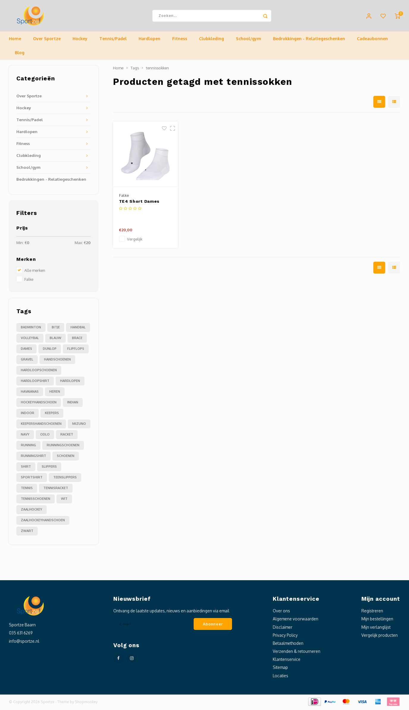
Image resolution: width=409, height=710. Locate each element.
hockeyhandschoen (39, 404)
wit (64, 500)
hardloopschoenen (39, 371)
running (28, 446)
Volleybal (30, 339)
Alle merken (34, 271)
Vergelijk (134, 240)
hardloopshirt (35, 382)
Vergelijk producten (379, 636)
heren (54, 393)
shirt (26, 468)
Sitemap (280, 668)
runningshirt (33, 457)
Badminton (31, 329)
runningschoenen (63, 446)
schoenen (65, 457)
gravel (27, 361)
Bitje (56, 329)
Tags (135, 69)
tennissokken (157, 69)
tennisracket (55, 489)
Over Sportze (47, 40)
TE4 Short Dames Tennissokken (139, 203)
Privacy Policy (285, 636)
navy (25, 436)
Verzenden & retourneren (296, 652)
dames (26, 350)
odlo (45, 436)
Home (15, 40)
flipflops (75, 350)
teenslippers (65, 479)
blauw (55, 339)
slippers (49, 468)
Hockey (80, 40)
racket (66, 436)
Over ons (281, 612)
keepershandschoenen (41, 425)
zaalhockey (31, 511)
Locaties (280, 676)
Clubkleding (211, 40)
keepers (52, 414)
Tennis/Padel (113, 40)
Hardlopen (149, 40)
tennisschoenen (35, 500)
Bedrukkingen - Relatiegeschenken (309, 40)
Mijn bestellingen (377, 620)
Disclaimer (282, 628)
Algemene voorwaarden (295, 620)
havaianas (30, 393)
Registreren (372, 612)
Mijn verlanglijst (376, 628)
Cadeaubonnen (372, 40)
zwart (27, 532)
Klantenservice (286, 660)
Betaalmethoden (288, 644)
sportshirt (32, 479)
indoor (27, 414)
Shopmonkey (86, 703)
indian (72, 404)
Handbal (78, 329)
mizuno (79, 425)
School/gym (248, 40)
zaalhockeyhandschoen (43, 521)
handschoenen (57, 361)
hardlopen (70, 382)
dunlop (50, 350)
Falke (28, 280)
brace (77, 339)
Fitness (179, 40)
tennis (27, 489)
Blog (19, 54)
